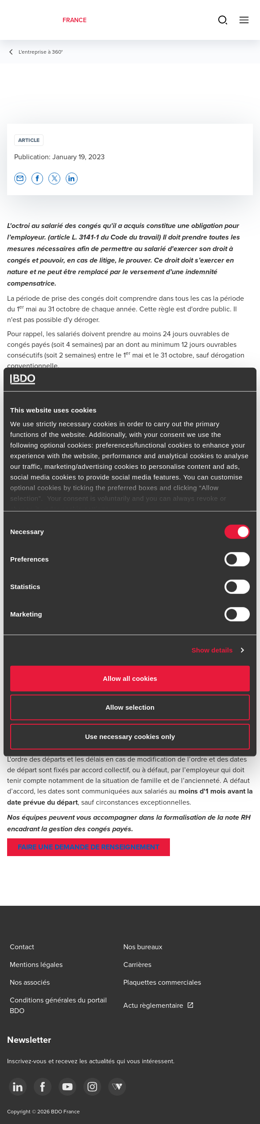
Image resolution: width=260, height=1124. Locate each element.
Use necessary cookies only (130, 736)
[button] (20, 179)
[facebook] (42, 1086)
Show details (212, 650)
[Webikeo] (117, 1087)
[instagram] (92, 1086)
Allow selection (130, 707)
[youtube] (67, 1086)
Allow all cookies (130, 678)
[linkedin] (17, 1086)
